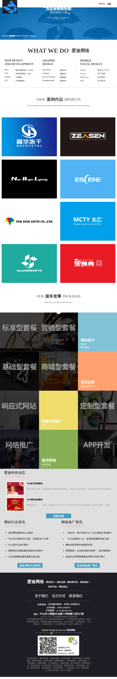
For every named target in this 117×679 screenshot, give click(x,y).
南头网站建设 (48, 663)
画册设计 (64, 74)
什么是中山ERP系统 (18, 547)
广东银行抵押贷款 (52, 672)
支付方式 (58, 598)
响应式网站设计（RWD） (26, 71)
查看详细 (58, 518)
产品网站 (19, 78)
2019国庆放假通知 (35, 502)
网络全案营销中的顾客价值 (79, 547)
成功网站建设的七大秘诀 (20, 535)
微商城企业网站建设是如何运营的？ (26, 553)
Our (30, 298)
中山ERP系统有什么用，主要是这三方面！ (29, 541)
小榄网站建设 (43, 661)
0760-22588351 (72, 606)
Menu (102, 4)
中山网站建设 (69, 624)
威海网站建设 (35, 670)
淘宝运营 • (61, 584)
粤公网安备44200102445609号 (63, 635)
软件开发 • (53, 589)
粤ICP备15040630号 (43, 635)
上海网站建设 (80, 668)
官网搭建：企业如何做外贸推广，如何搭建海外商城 (91, 553)
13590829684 (55, 606)
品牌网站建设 (57, 624)
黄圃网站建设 (59, 663)
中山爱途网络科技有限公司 (36, 621)
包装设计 (64, 82)
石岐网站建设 (71, 663)
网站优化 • (64, 589)
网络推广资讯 (71, 524)
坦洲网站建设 (35, 668)
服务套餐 (49, 297)
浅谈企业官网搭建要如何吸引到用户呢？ (86, 559)
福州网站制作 (47, 670)
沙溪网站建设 (42, 665)
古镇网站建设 (55, 661)
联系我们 (75, 598)
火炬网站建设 (53, 665)
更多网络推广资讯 (87, 567)
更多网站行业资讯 (30, 567)
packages (78, 298)
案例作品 (52, 100)
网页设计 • (51, 584)
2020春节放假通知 (35, 486)
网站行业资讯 (14, 524)
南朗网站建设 (69, 668)
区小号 (62, 672)
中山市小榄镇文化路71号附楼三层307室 (62, 616)
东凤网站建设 (66, 661)
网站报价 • (85, 584)
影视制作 (64, 78)
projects (80, 100)
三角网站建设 (82, 663)
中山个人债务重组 (82, 670)
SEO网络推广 (21, 82)
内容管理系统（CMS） (25, 74)
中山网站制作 (80, 624)
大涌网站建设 (64, 665)
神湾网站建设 (58, 668)
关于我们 (41, 598)
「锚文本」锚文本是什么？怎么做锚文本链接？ (89, 535)
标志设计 (64, 71)
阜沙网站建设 (77, 661)
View (31, 100)
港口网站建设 (75, 665)
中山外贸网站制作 (60, 626)
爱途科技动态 (14, 475)
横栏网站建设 (37, 663)
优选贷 (68, 672)
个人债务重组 (69, 670)
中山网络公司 (77, 626)
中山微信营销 (47, 626)
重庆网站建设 (58, 670)
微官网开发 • (73, 584)
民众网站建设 (46, 668)
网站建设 (74, 621)
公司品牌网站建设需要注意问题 (24, 559)
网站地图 (78, 635)
